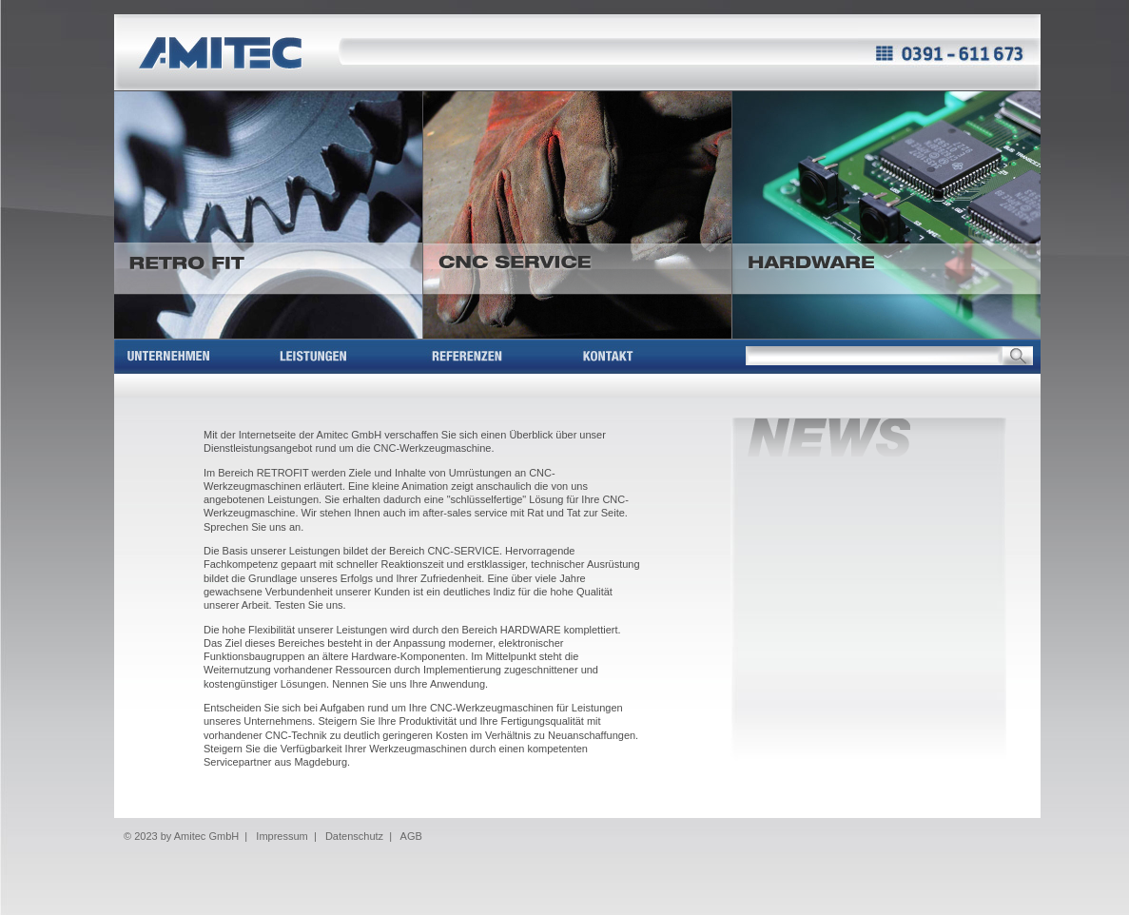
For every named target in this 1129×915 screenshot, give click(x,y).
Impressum (281, 836)
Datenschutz (354, 836)
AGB (411, 836)
